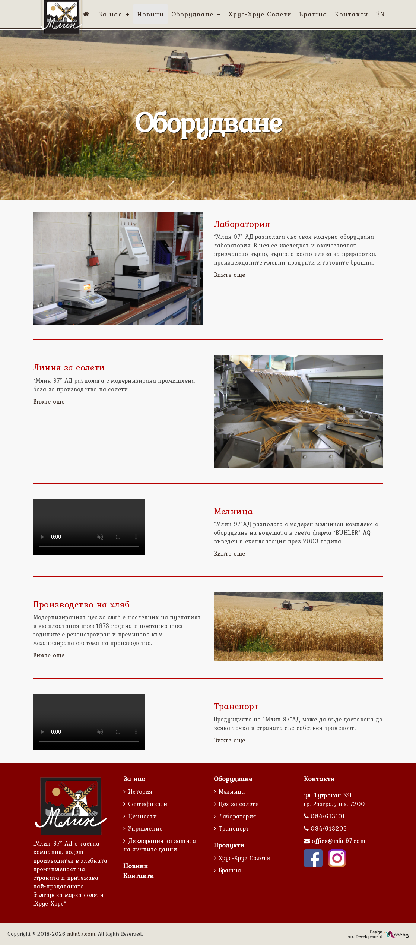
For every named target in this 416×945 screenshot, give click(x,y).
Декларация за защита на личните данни (159, 845)
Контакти (138, 875)
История (140, 791)
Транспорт (234, 828)
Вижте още (229, 274)
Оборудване (233, 779)
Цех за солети (239, 803)
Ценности (142, 816)
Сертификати (147, 803)
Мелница (232, 791)
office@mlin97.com (338, 840)
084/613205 (328, 828)
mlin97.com (81, 934)
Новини (135, 866)
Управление (145, 828)
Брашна (230, 870)
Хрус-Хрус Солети (244, 857)
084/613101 (327, 816)
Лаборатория (237, 816)
